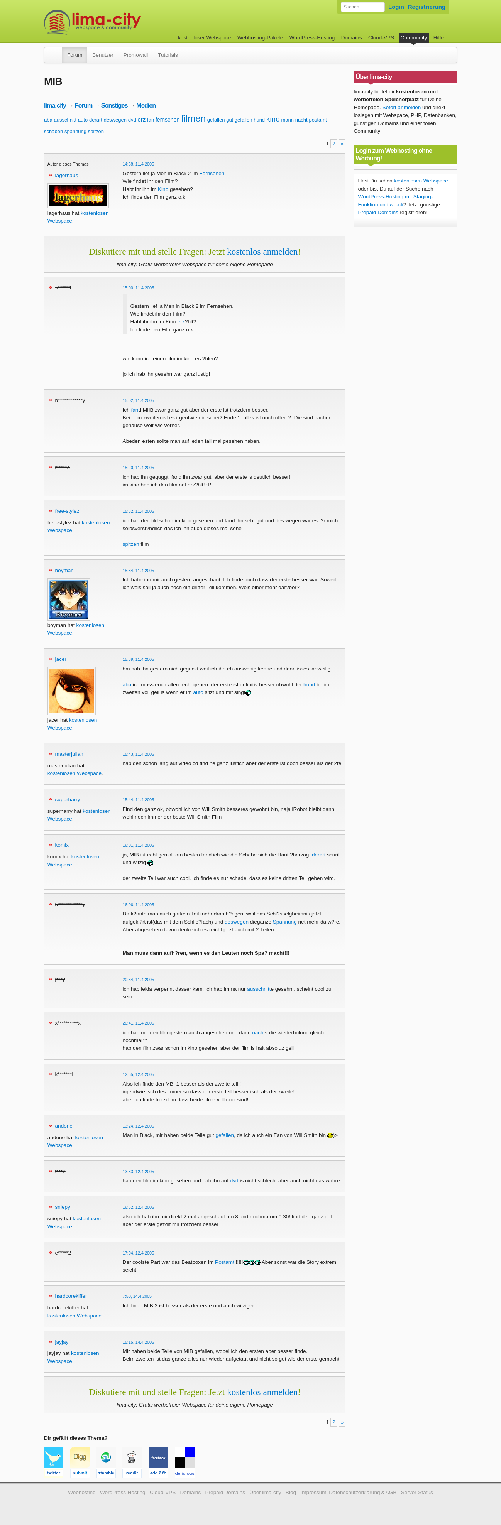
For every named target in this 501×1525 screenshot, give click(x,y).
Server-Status (417, 1492)
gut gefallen (239, 120)
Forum (74, 55)
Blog (291, 1492)
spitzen (96, 131)
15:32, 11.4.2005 (138, 511)
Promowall (136, 55)
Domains (351, 38)
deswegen (115, 120)
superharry (67, 799)
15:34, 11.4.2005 (138, 570)
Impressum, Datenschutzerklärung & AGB (348, 1492)
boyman (64, 570)
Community (414, 38)
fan (150, 120)
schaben (53, 131)
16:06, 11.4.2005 (138, 904)
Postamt (224, 1262)
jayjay (62, 1342)
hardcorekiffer (71, 1296)
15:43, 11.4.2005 (138, 754)
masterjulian (69, 754)
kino (273, 119)
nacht (301, 120)
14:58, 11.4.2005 (138, 164)
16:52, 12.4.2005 (138, 1207)
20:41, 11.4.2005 (138, 1023)
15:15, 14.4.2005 (138, 1342)
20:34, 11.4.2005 (138, 979)
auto (83, 120)
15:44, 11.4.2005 (138, 799)
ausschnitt (65, 120)
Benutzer (102, 55)
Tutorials (168, 55)
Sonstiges (114, 105)
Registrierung (426, 6)
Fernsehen (211, 173)
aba (48, 120)
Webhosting (82, 1492)
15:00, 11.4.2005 (138, 287)
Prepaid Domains (378, 212)
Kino (163, 189)
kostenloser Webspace (204, 38)
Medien (146, 105)
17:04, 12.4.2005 (138, 1253)
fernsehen (167, 120)
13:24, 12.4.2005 (138, 1126)
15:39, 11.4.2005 (138, 659)
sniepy (62, 1207)
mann (287, 120)
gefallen (216, 120)
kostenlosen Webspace (74, 773)
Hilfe (438, 38)
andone (64, 1126)
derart (95, 120)
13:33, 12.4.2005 (138, 1171)
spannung (75, 131)
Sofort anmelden (402, 107)
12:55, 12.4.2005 (138, 1074)
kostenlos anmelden (262, 252)
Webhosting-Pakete (260, 38)
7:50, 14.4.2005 (137, 1296)
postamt (318, 120)
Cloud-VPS (381, 38)
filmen (193, 118)
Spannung (285, 922)
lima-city (55, 105)
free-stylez (67, 511)
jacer (60, 659)
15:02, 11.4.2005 (138, 400)
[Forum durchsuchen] (363, 7)
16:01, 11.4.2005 (138, 845)
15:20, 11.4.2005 (138, 467)
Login (396, 6)
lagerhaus (66, 175)
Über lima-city (265, 1492)
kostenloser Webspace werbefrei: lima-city (121, 22)
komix (62, 845)
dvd (132, 120)
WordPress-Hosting (312, 38)
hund (259, 120)
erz (141, 119)
